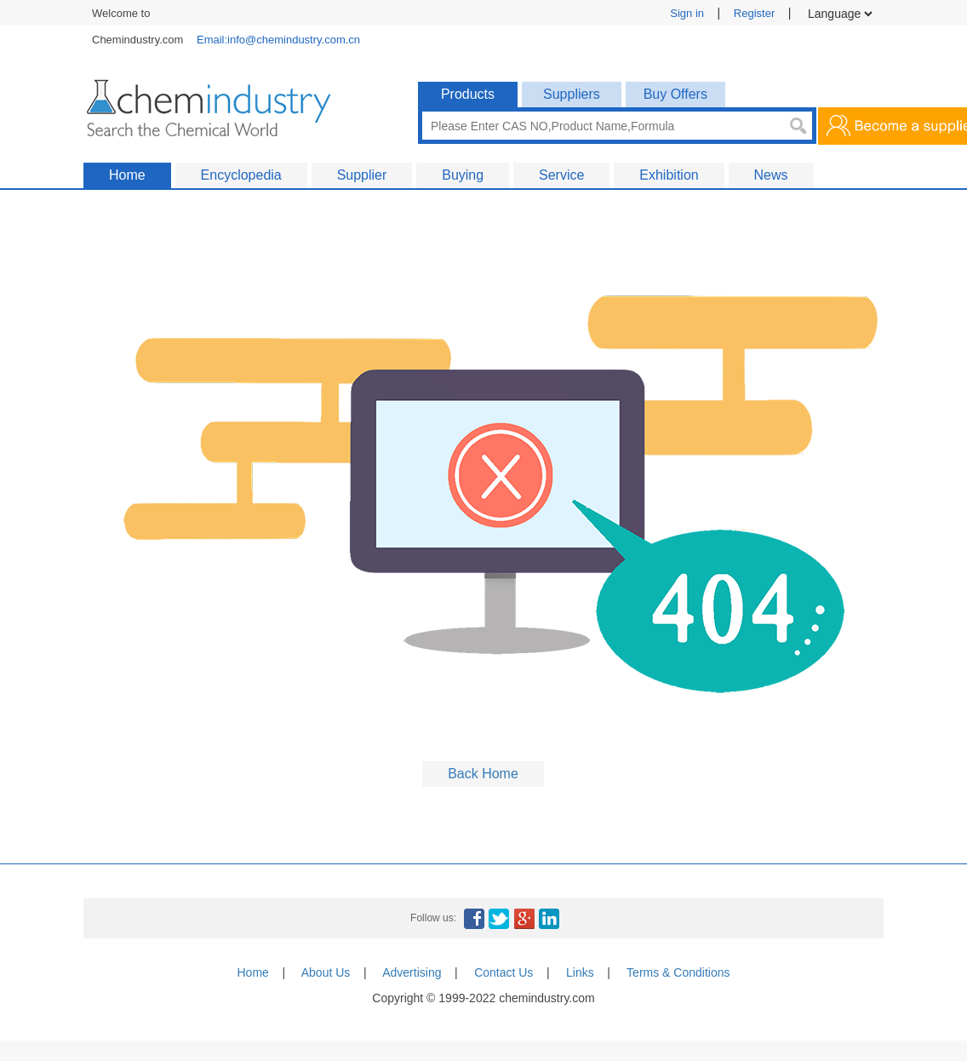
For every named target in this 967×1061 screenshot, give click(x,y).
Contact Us (503, 972)
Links (580, 972)
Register (754, 13)
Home (253, 972)
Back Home (483, 773)
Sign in (687, 13)
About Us (326, 972)
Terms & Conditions (678, 972)
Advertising (411, 972)
